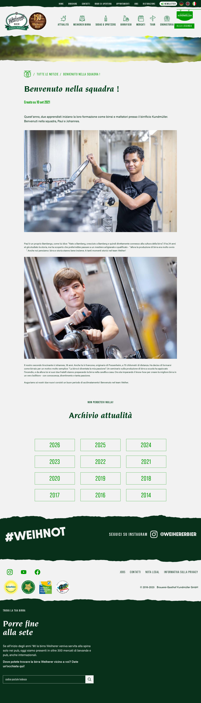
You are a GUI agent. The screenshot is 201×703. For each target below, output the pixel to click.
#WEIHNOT (35, 534)
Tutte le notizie (48, 74)
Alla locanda (184, 25)
